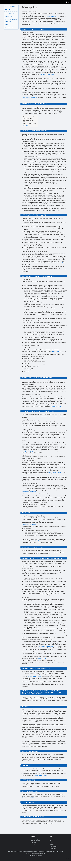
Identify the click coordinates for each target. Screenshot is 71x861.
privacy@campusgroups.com (30, 97)
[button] (1, 1)
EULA (6, 24)
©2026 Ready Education (65, 859)
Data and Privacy (36, 1)
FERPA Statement (31, 702)
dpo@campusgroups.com (28, 797)
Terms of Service (9, 13)
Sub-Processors (9, 27)
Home (51, 839)
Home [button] (8, 1)
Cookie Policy (62, 262)
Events (22, 1)
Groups (15, 1)
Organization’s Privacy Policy (47, 74)
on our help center (56, 406)
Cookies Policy (9, 16)
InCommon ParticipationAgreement (11, 20)
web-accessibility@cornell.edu (32, 853)
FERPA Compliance (10, 6)
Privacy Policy (8, 9)
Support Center (53, 848)
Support (29, 1)
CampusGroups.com (51, 16)
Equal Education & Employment (35, 855)
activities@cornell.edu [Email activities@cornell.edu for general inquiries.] (35, 844)
